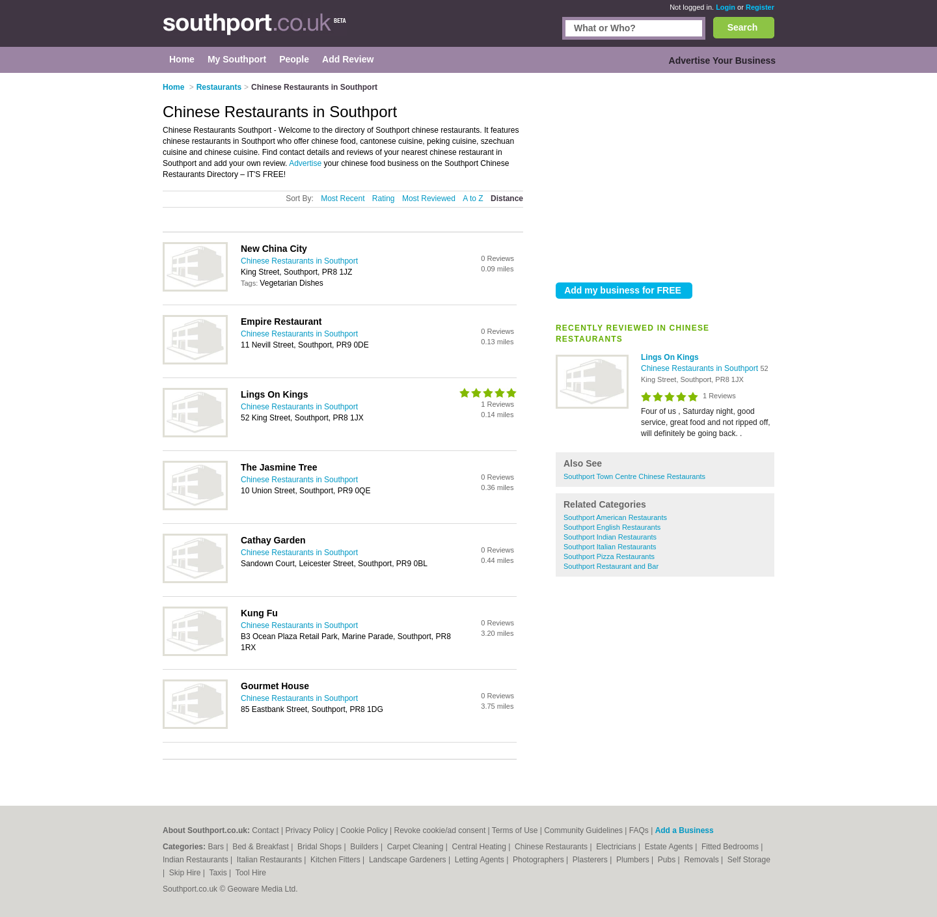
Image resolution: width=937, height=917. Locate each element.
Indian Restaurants (196, 859)
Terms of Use (515, 830)
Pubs (668, 859)
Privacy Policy (309, 830)
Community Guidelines (583, 830)
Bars (217, 846)
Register (760, 7)
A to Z (473, 198)
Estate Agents (670, 846)
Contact (265, 830)
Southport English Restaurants (612, 527)
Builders (365, 846)
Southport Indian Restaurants (610, 537)
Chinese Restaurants (552, 846)
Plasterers (591, 859)
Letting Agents (480, 859)
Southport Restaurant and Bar (611, 566)
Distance (507, 198)
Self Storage (748, 859)
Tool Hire (251, 872)
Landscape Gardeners (408, 859)
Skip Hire (186, 872)
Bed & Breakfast (261, 846)
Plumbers (633, 859)
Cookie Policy (364, 830)
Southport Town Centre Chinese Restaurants (634, 476)
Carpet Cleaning (416, 846)
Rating (383, 198)
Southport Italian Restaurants (610, 547)
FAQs (639, 830)
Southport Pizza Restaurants (609, 556)
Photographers (539, 859)
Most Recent (342, 198)
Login (725, 7)
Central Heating (480, 846)
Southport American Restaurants (615, 517)
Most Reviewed (428, 198)
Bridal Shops (320, 846)
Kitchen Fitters (336, 859)
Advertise (305, 163)
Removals (702, 859)
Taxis (219, 872)
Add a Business (684, 830)
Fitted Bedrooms (731, 846)
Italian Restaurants (270, 859)
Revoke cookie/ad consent (439, 830)
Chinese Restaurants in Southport (700, 368)
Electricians (617, 846)
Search (742, 27)
